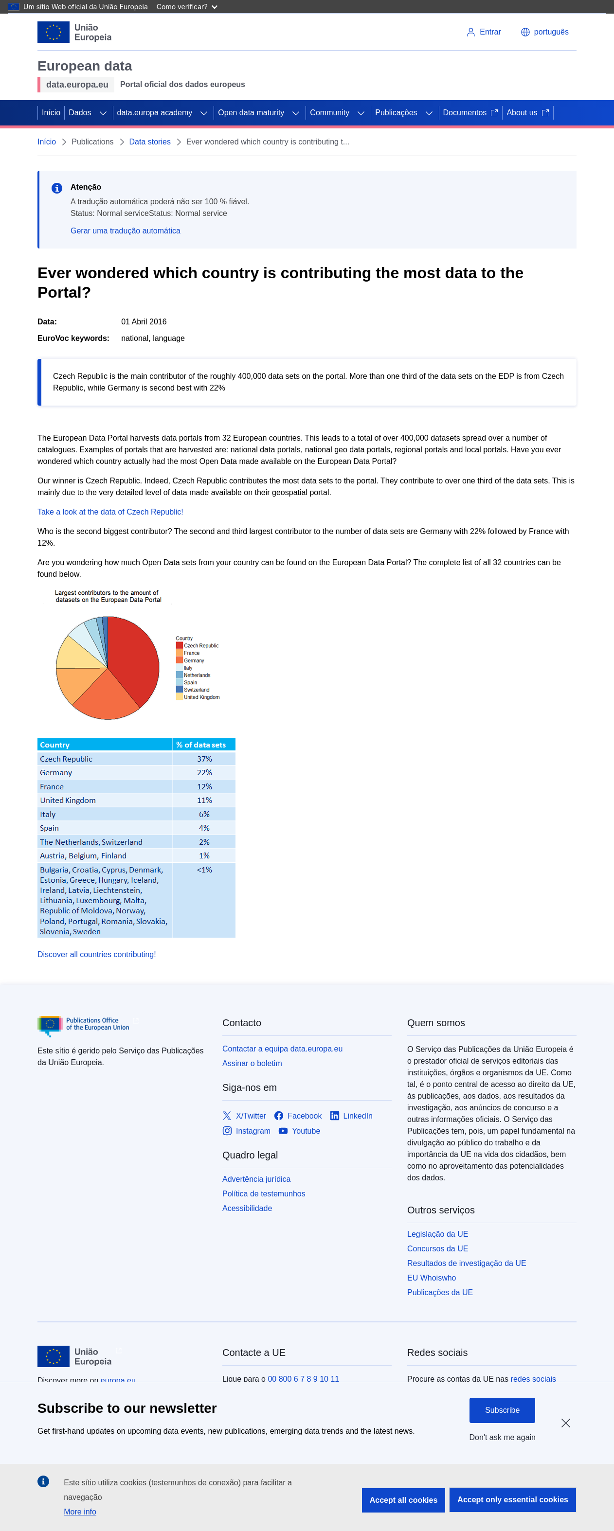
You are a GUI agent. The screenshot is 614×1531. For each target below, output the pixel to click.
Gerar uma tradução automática (126, 231)
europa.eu (118, 1380)
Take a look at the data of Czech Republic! (110, 512)
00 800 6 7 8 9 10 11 (303, 1379)
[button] (545, 32)
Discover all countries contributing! (96, 954)
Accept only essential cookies (512, 1499)
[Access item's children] (103, 112)
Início (51, 112)
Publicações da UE (440, 1292)
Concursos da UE (437, 1249)
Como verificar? (187, 6)
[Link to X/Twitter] (244, 1116)
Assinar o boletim (252, 1063)
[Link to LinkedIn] (351, 1116)
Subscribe (502, 1410)
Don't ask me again (503, 1437)
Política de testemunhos (264, 1194)
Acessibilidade (247, 1208)
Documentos (471, 112)
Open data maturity (251, 112)
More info (80, 1512)
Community (329, 112)
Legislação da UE (437, 1234)
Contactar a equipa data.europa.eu (282, 1049)
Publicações (396, 112)
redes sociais (533, 1379)
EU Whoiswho (431, 1278)
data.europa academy (155, 112)
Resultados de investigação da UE (466, 1263)
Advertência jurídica (256, 1179)
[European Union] (74, 32)
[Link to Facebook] (298, 1116)
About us (527, 112)
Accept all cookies (404, 1500)
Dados (80, 112)
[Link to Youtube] (299, 1131)
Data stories (150, 142)
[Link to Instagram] (246, 1131)
